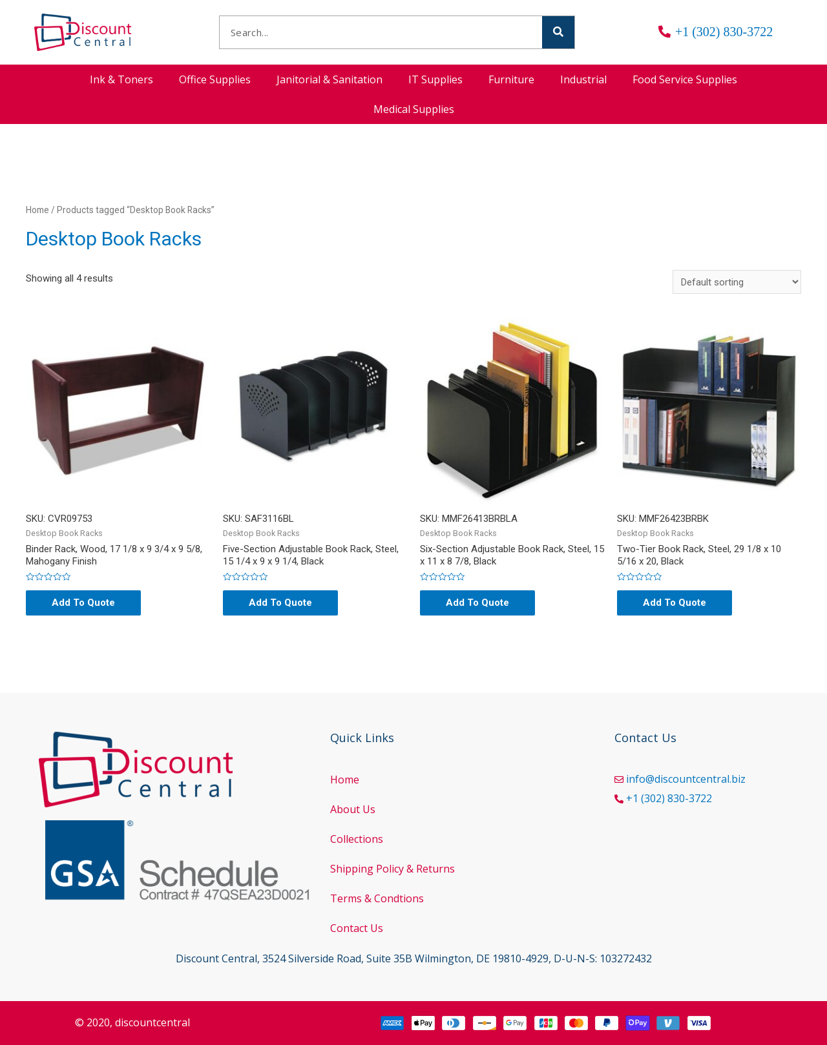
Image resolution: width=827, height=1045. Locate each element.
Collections (356, 839)
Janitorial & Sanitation (329, 79)
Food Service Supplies (685, 79)
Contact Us (356, 928)
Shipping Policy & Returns (392, 869)
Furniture (511, 79)
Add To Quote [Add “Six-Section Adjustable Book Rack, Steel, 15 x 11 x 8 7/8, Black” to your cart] (477, 602)
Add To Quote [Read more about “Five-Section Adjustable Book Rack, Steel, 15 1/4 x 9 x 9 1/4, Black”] (280, 602)
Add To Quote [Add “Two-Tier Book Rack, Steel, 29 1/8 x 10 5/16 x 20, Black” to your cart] (674, 602)
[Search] (558, 32)
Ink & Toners (121, 79)
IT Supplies (435, 79)
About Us (352, 809)
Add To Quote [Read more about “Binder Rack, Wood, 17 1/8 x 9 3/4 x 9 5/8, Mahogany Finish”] (83, 602)
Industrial (583, 79)
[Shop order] (737, 282)
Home (37, 210)
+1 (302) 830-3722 (669, 798)
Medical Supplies (413, 109)
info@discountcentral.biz (686, 779)
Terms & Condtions (377, 898)
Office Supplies (215, 79)
